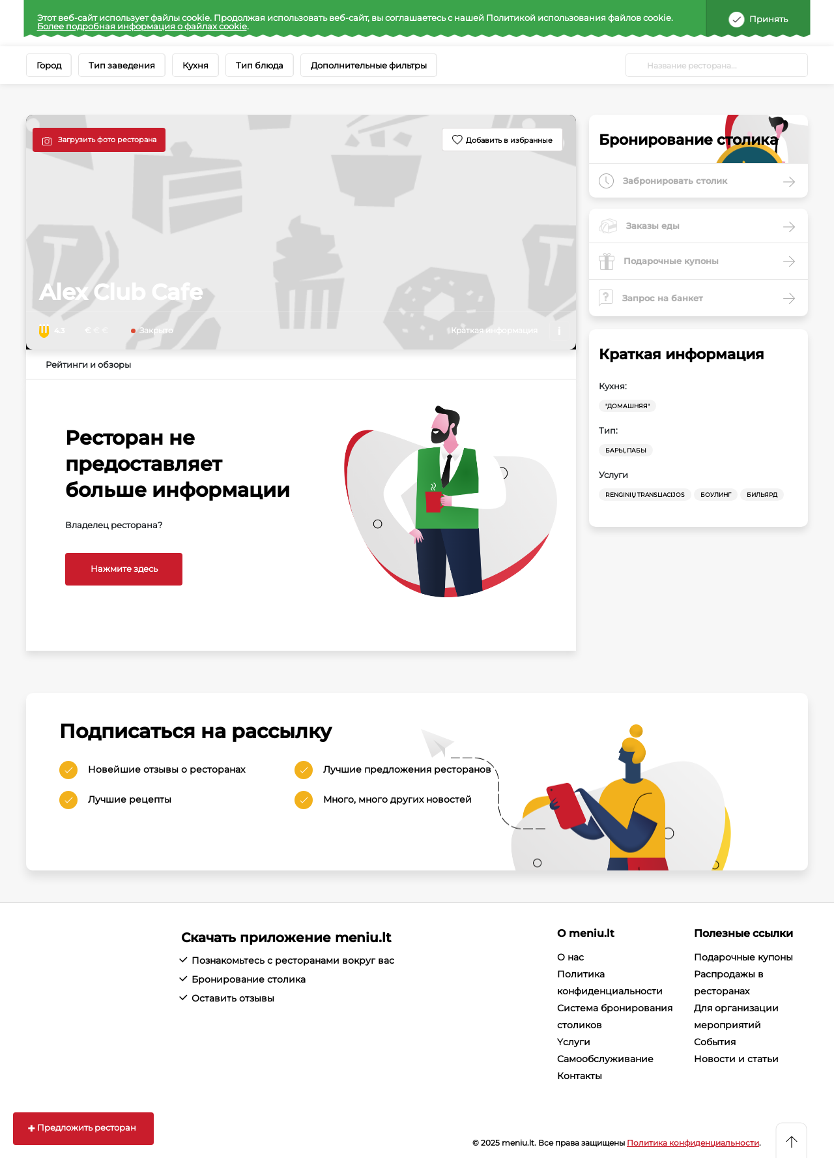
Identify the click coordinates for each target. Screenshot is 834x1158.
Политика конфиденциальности (693, 1143)
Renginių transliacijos (645, 494)
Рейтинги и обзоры (88, 364)
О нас (570, 957)
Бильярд (762, 494)
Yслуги (573, 1042)
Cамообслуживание (605, 1059)
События (715, 1042)
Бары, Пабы (625, 450)
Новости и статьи (736, 1059)
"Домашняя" (627, 405)
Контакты (579, 1076)
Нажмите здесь (124, 568)
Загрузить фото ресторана (107, 139)
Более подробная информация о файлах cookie (142, 26)
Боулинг (715, 494)
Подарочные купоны (743, 957)
